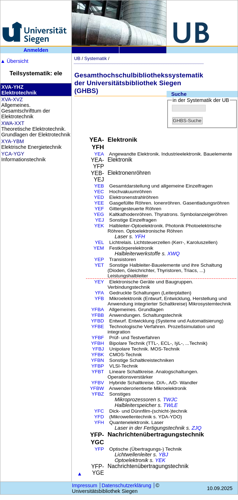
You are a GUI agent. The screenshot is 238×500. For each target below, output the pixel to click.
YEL (99, 242)
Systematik (95, 58)
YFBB (97, 315)
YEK (99, 225)
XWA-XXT (13, 123)
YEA (99, 154)
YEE (99, 203)
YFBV (97, 382)
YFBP (97, 366)
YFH (140, 236)
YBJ (163, 454)
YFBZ (98, 394)
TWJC (170, 399)
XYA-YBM (12, 141)
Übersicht (14, 61)
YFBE (97, 326)
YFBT (98, 371)
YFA (99, 292)
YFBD (97, 321)
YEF (99, 208)
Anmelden (35, 50)
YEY (99, 281)
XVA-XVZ (12, 99)
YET (99, 265)
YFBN (97, 360)
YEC (99, 191)
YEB (99, 186)
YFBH (97, 343)
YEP (99, 259)
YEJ (99, 220)
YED (99, 197)
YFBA (97, 309)
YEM (98, 248)
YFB (99, 298)
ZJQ (196, 428)
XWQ (173, 253)
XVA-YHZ (12, 87)
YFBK (97, 354)
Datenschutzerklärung (126, 485)
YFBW (97, 388)
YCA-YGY (13, 154)
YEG (99, 214)
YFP (99, 449)
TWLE (170, 405)
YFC (99, 411)
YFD (99, 416)
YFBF (98, 337)
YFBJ (98, 349)
